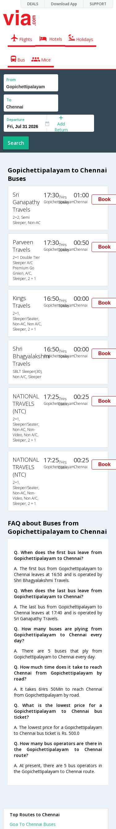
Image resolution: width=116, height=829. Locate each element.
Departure (15, 119)
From (11, 79)
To (8, 100)
